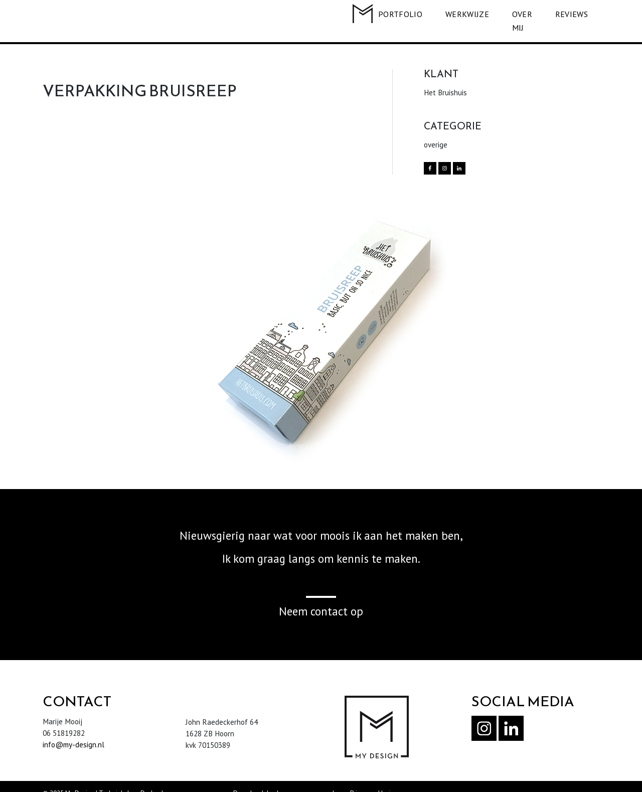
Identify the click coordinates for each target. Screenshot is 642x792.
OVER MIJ (515, 14)
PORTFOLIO (386, 14)
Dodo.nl (152, 779)
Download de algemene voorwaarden (287, 779)
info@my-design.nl (73, 731)
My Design (79, 779)
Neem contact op (321, 597)
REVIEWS (571, 14)
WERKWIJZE (452, 14)
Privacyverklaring (373, 779)
